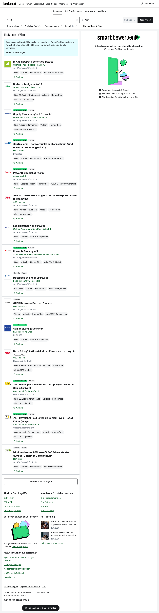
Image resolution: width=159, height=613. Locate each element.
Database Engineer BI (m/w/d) (30, 277)
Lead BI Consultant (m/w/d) (29, 225)
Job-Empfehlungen (73, 11)
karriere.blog (48, 516)
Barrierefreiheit (25, 592)
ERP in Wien (9, 502)
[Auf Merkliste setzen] (18, 77)
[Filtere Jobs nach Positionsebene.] (54, 26)
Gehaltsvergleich (20, 546)
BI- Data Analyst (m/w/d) (27, 84)
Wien (22, 35)
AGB (44, 587)
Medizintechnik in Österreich (17, 569)
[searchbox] (43, 20)
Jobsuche (57, 11)
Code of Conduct (42, 592)
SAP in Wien (9, 498)
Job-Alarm (90, 11)
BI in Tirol (45, 506)
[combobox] (43, 20)
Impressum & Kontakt (30, 587)
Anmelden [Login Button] (147, 3)
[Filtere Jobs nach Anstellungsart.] (34, 26)
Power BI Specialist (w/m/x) (29, 172)
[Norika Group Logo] (16, 600)
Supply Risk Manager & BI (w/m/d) (32, 114)
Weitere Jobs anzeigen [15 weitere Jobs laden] (41, 481)
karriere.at (31, 552)
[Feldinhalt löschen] (77, 20)
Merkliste (102, 11)
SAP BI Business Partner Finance (32, 303)
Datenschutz (10, 592)
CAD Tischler (9, 577)
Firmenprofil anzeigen (15, 52)
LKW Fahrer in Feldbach (14, 573)
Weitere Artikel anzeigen (52, 543)
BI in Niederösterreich (51, 498)
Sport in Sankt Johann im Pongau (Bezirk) (19, 559)
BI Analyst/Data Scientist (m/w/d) (33, 61)
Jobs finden (145, 20)
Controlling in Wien (12, 510)
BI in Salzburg (47, 502)
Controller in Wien (12, 506)
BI (9, 35)
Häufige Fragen (11, 587)
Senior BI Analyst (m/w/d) (28, 328)
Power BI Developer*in (26, 251)
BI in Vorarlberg (47, 510)
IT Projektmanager (12, 564)
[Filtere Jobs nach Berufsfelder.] (16, 26)
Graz (16, 288)
